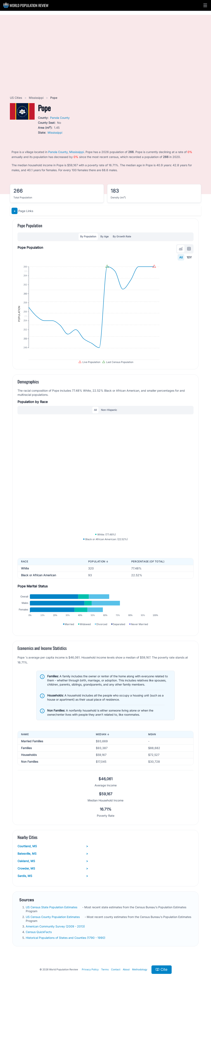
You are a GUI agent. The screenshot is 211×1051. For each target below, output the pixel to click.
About (126, 1020)
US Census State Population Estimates (52, 958)
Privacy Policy (90, 1020)
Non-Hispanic (109, 433)
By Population (88, 236)
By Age (104, 236)
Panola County (60, 117)
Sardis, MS (53, 927)
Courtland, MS (53, 897)
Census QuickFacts (39, 983)
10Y (189, 257)
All (181, 257)
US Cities (16, 97)
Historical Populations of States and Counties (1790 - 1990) (66, 988)
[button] (205, 5)
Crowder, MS (53, 919)
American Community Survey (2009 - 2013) (56, 977)
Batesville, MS (53, 905)
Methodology (139, 1020)
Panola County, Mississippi (66, 152)
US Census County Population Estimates (53, 967)
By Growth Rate (122, 236)
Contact (115, 1020)
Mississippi (36, 97)
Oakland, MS (53, 912)
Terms (105, 1020)
